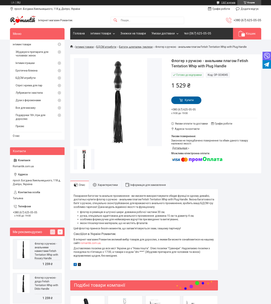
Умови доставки (163, 33)
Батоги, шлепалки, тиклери (136, 46)
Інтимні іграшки (25, 63)
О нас (16, 135)
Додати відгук (250, 8)
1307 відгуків (228, 2)
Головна (79, 33)
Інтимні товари (84, 46)
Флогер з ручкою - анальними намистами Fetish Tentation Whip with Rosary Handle (46, 251)
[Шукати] (115, 20)
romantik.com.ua (90, 243)
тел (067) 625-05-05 (197, 33)
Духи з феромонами (28, 100)
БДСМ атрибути (106, 46)
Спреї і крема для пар (29, 85)
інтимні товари (100, 33)
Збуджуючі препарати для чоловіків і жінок (32, 53)
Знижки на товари (133, 33)
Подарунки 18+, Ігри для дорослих (30, 117)
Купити (189, 100)
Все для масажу (26, 107)
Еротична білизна (26, 70)
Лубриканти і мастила (29, 92)
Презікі (20, 126)
